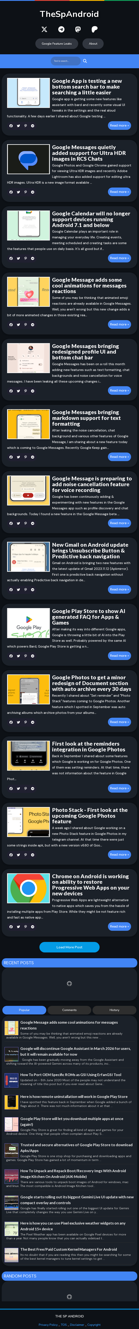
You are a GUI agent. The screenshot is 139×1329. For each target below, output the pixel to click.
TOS (64, 1325)
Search (84, 61)
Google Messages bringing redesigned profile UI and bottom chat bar (85, 351)
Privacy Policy (48, 1325)
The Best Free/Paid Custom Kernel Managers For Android (68, 1249)
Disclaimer (77, 1325)
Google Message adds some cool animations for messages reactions (89, 285)
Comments (69, 1010)
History (114, 1010)
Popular (24, 1010)
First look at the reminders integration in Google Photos (88, 746)
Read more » (119, 125)
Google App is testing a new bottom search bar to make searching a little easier (87, 86)
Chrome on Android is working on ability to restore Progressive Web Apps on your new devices (90, 884)
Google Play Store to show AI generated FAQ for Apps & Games (88, 616)
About (93, 44)
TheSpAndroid (69, 14)
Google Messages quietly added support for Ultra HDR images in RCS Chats (89, 153)
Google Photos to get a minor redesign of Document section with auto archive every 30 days (91, 683)
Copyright (93, 1325)
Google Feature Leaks (57, 44)
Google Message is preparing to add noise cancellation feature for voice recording (92, 484)
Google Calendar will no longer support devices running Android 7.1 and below (91, 219)
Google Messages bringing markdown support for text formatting (86, 418)
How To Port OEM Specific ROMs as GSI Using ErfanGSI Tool (70, 1074)
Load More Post (69, 947)
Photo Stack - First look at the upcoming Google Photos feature (90, 815)
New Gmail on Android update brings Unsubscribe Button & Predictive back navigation (90, 550)
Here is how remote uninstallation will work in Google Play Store (74, 1096)
